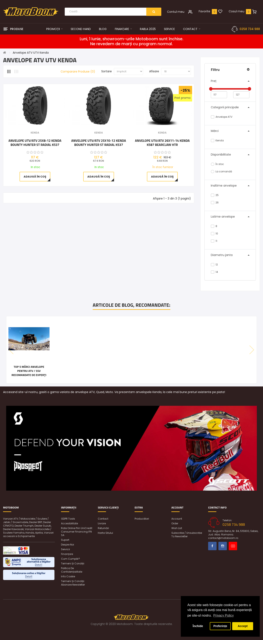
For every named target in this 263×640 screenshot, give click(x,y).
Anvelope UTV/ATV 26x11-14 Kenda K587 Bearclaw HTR (162, 142)
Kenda (217, 140)
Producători (142, 518)
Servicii (65, 549)
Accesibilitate (69, 523)
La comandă (221, 171)
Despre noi (67, 544)
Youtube (233, 546)
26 (215, 202)
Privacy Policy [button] (223, 615)
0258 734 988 (250, 29)
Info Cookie (68, 576)
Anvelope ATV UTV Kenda (31, 53)
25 (215, 195)
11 (214, 241)
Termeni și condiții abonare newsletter (73, 582)
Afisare (154, 71)
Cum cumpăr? (70, 558)
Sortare (106, 71)
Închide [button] (198, 626)
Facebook (212, 546)
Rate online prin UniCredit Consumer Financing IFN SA (76, 531)
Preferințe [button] (220, 626)
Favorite (204, 11)
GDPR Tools (68, 518)
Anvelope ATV (221, 117)
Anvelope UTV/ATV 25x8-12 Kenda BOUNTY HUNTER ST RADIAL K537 (34, 142)
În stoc (217, 164)
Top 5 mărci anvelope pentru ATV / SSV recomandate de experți (29, 371)
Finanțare (67, 554)
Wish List (176, 528)
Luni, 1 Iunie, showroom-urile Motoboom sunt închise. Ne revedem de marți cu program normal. (131, 41)
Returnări (103, 528)
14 (214, 272)
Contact (103, 518)
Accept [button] (243, 626)
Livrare (102, 523)
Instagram (222, 546)
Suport (65, 540)
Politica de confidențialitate (71, 569)
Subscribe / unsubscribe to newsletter (186, 534)
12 (214, 264)
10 (214, 233)
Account (176, 518)
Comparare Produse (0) (78, 71)
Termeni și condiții (72, 563)
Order (174, 523)
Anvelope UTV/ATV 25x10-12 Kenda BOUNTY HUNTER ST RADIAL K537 (98, 142)
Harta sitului (105, 533)
